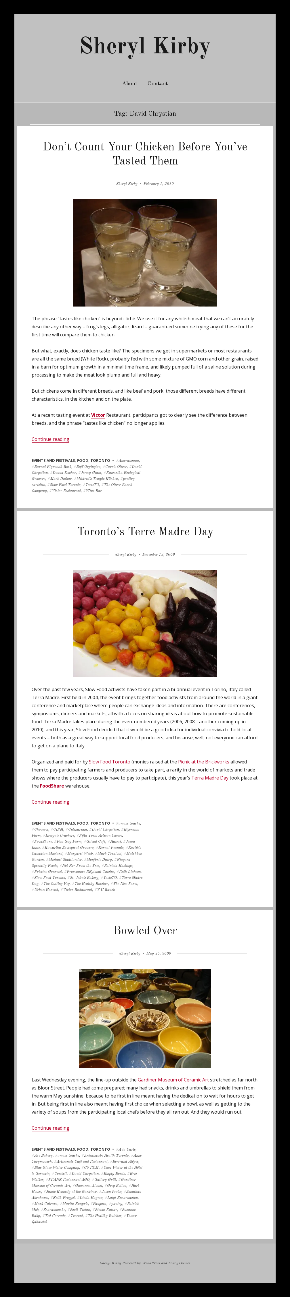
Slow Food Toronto (109, 762)
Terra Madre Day (209, 778)
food (82, 460)
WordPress (151, 1263)
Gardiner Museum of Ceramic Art (173, 1080)
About (130, 84)
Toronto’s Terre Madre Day (145, 532)
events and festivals (53, 460)
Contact (158, 84)
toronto (100, 460)
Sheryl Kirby (145, 47)
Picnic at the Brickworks (203, 762)
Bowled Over (145, 931)
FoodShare (52, 786)
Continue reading (50, 439)
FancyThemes (179, 1263)
